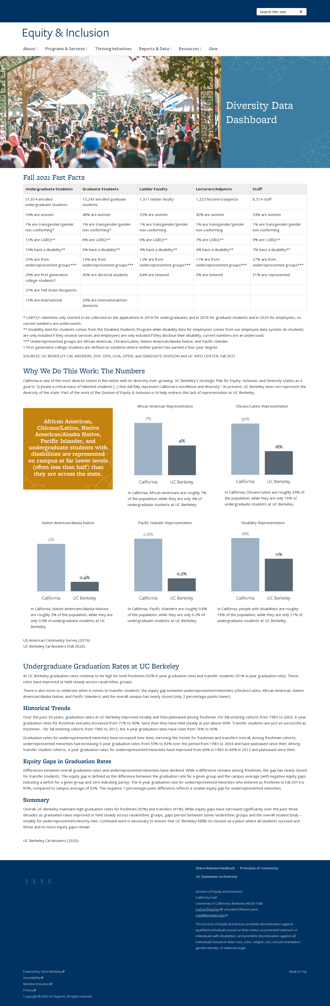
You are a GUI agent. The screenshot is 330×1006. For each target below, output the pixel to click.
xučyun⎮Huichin (209, 909)
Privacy (29, 990)
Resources (190, 48)
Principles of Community (259, 868)
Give (213, 48)
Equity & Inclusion (65, 33)
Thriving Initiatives (113, 48)
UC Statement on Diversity (216, 876)
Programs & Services (66, 48)
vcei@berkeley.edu (212, 915)
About (30, 48)
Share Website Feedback (215, 868)
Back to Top (298, 971)
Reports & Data (155, 48)
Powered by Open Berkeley (44, 971)
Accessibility (33, 978)
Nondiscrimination (37, 984)
